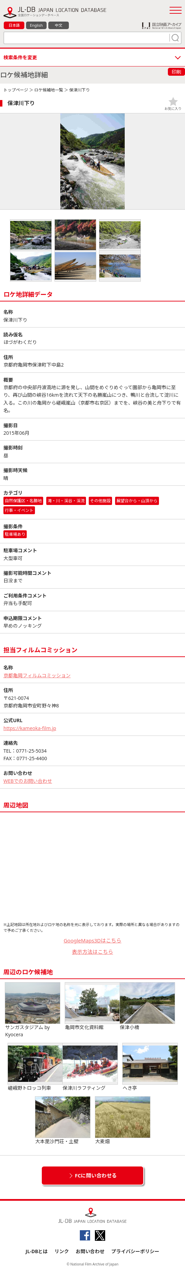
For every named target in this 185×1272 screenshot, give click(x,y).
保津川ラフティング (90, 1067)
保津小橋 (147, 1006)
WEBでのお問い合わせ (27, 781)
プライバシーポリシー (135, 1251)
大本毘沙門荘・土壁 (62, 1121)
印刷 (176, 72)
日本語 (14, 25)
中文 (58, 25)
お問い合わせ (90, 1251)
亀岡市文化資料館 (92, 1006)
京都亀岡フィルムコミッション (37, 675)
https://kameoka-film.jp (29, 728)
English (36, 25)
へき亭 (150, 1067)
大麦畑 (122, 1121)
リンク (61, 1251)
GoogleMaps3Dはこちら (93, 940)
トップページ (15, 90)
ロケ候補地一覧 (48, 90)
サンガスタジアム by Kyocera (32, 1010)
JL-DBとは (37, 1251)
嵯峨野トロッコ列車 (35, 1067)
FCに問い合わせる (96, 1175)
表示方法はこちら (92, 951)
